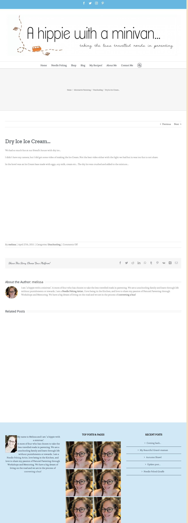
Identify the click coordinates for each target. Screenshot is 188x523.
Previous (166, 124)
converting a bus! (127, 294)
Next (176, 124)
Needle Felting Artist (72, 291)
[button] (139, 64)
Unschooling (54, 244)
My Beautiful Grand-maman (154, 450)
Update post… (154, 464)
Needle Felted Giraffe (154, 471)
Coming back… (154, 443)
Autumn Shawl (154, 457)
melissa (12, 244)
